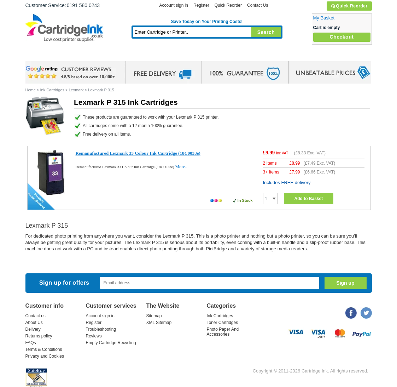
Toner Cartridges (133, 55)
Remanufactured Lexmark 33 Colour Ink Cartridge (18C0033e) (138, 153)
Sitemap (154, 315)
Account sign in (173, 5)
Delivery (33, 329)
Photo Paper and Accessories (208, 55)
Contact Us (257, 5)
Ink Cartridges (79, 55)
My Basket (324, 18)
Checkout (342, 37)
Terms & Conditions (43, 349)
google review (71, 72)
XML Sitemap (159, 322)
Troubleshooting (101, 329)
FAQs (30, 342)
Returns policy (38, 336)
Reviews (94, 336)
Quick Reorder (349, 6)
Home (39, 55)
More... (181, 166)
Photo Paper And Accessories (223, 332)
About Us (34, 322)
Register (201, 5)
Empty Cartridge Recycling (111, 342)
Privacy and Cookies (44, 356)
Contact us (35, 315)
